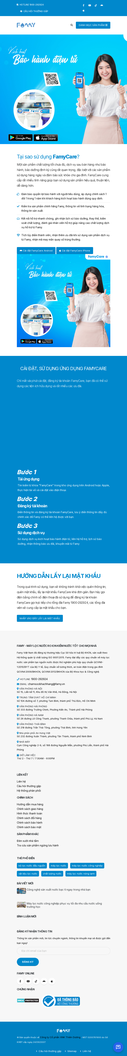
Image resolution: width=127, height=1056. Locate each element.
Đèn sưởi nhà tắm (26, 838)
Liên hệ (21, 780)
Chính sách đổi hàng (28, 816)
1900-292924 (38, 678)
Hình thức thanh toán (28, 811)
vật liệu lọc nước (27, 870)
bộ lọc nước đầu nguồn (30, 862)
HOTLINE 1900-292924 (30, 4)
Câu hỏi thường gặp (27, 785)
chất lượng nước (49, 870)
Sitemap (71, 1048)
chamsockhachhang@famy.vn (44, 683)
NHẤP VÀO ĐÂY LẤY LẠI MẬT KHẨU (40, 618)
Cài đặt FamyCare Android (36, 250)
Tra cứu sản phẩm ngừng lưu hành (35, 842)
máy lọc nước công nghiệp (80, 862)
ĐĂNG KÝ (28, 958)
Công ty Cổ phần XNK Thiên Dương (58, 1034)
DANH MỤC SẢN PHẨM (93, 25)
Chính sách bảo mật (27, 825)
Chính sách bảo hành (28, 820)
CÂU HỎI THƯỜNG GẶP (34, 11)
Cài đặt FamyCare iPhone (74, 250)
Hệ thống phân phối (27, 789)
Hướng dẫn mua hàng (28, 803)
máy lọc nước (54, 862)
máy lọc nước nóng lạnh (74, 870)
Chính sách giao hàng (28, 807)
